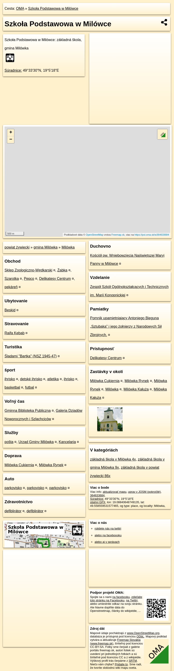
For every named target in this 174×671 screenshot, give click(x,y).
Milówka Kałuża (136, 389)
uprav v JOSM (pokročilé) (144, 491)
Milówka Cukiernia (19, 465)
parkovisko (13, 488)
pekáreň (11, 287)
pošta (9, 442)
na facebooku (121, 597)
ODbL (140, 636)
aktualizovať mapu (114, 491)
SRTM (133, 660)
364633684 (97, 495)
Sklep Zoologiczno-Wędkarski (28, 270)
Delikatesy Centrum (55, 279)
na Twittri (132, 600)
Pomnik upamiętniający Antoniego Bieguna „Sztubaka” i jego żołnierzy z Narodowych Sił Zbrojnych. (126, 326)
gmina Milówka (46, 247)
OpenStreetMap (95, 234)
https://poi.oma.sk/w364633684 (152, 234)
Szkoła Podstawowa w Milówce (53, 8)
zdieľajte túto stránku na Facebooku (116, 598)
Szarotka (12, 279)
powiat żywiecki (17, 247)
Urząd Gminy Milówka (36, 442)
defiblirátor (13, 511)
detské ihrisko (31, 379)
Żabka (62, 270)
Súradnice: (13, 70)
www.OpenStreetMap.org (143, 633)
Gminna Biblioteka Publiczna (28, 410)
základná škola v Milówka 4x (113, 459)
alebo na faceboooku (108, 535)
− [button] (10, 139)
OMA (20, 8)
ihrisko (10, 379)
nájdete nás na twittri (108, 528)
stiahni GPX (98, 502)
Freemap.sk (118, 234)
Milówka (68, 247)
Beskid (10, 310)
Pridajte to (121, 664)
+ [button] (10, 132)
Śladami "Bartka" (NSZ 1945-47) (31, 356)
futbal (29, 387)
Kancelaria (67, 442)
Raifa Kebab (14, 333)
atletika (53, 379)
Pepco (29, 279)
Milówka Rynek (51, 465)
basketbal (12, 387)
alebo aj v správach (107, 542)
